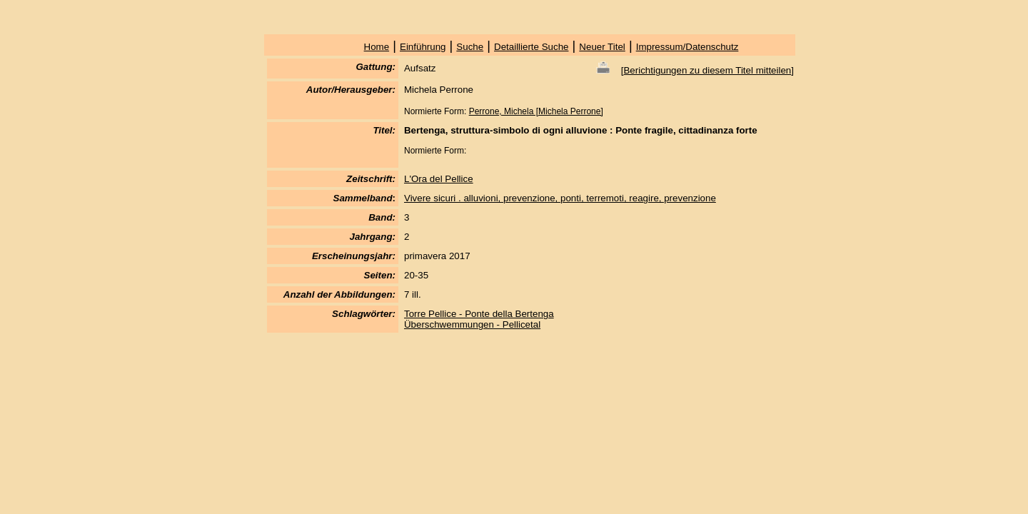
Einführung (422, 46)
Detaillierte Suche (531, 46)
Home (377, 46)
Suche (469, 46)
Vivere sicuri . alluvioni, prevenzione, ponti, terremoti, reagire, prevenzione (560, 198)
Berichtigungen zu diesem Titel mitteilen (707, 70)
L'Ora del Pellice (438, 178)
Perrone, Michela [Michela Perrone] (536, 111)
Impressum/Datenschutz (687, 46)
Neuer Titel (602, 46)
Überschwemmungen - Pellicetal (472, 324)
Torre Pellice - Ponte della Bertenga (479, 313)
